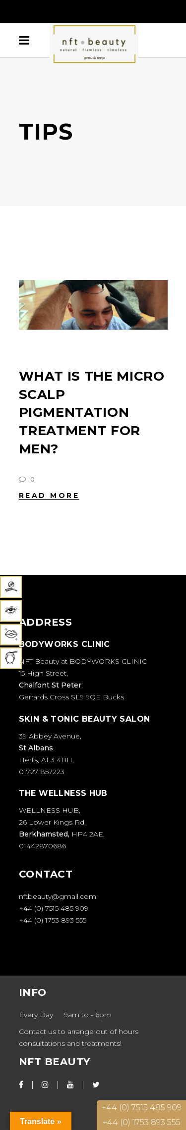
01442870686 (42, 845)
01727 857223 (41, 771)
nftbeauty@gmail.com (57, 896)
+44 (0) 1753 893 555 (53, 920)
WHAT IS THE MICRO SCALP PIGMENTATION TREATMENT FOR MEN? (92, 412)
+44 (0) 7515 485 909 (54, 908)
